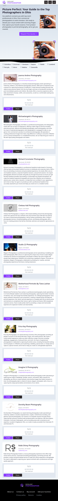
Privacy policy (21, 495)
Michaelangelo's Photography (30, 116)
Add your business (44, 492)
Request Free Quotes (29, 34)
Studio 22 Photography (27, 244)
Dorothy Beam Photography (29, 404)
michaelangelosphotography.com (27, 121)
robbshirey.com (22, 450)
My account (31, 492)
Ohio (4, 5)
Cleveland (25, 64)
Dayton (33, 64)
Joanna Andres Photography (29, 75)
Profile (8, 109)
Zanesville (34, 67)
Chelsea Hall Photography (29, 205)
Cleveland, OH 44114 (24, 119)
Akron (15, 67)
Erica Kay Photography (27, 326)
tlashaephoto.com (23, 288)
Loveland (52, 64)
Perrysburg (7, 67)
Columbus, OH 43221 (24, 78)
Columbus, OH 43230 (24, 448)
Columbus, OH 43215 (24, 329)
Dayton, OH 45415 (23, 408)
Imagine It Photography (28, 367)
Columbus (7, 64)
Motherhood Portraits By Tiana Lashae (34, 283)
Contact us (20, 492)
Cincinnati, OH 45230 (24, 162)
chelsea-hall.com (23, 210)
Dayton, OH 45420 (23, 208)
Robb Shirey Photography (28, 445)
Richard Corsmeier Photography (31, 159)
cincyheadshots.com (24, 164)
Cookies (39, 495)
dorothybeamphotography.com (27, 409)
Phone (17, 109)
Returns (31, 495)
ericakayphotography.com (25, 331)
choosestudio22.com (24, 249)
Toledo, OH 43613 (23, 287)
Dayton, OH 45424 (23, 248)
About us (10, 492)
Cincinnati (16, 64)
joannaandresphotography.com (27, 80)
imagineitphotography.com (26, 372)
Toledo (42, 64)
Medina (24, 67)
